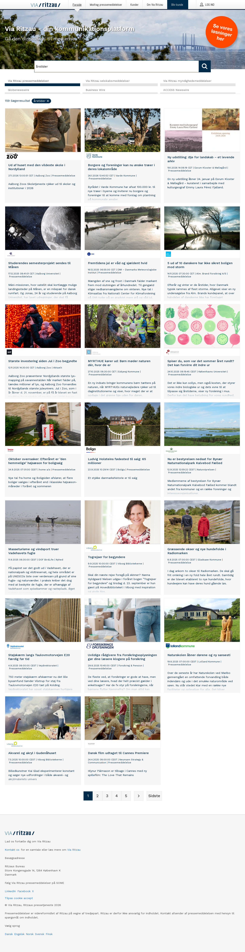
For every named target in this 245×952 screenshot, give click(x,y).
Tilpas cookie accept (19, 898)
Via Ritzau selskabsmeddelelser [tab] (108, 80)
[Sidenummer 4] (116, 796)
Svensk (39, 934)
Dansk (9, 934)
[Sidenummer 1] (88, 796)
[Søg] (116, 66)
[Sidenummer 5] (126, 796)
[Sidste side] (154, 796)
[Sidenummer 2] (97, 796)
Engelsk (19, 934)
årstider (41, 101)
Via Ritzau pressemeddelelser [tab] (28, 80)
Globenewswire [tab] (18, 90)
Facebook (23, 891)
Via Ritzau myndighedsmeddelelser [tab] (187, 80)
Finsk (49, 934)
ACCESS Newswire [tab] (176, 90)
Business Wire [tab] (95, 90)
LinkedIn (10, 891)
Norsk (29, 934)
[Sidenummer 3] (107, 796)
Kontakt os (12, 849)
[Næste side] (138, 796)
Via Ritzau (74, 849)
